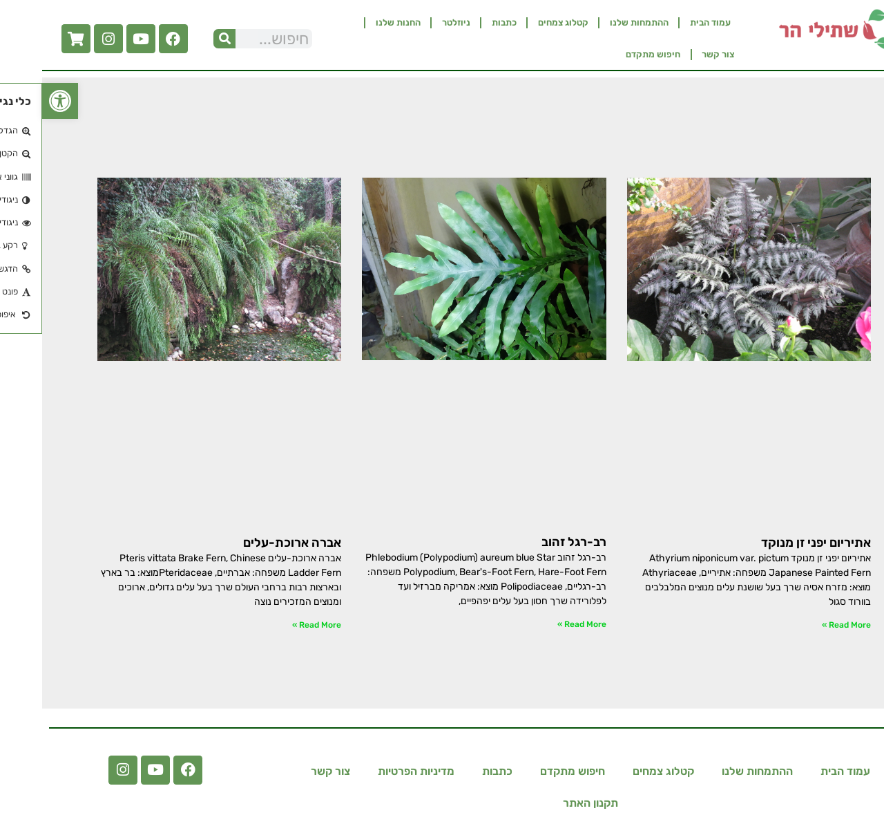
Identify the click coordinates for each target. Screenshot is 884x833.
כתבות (462, 22)
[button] (18, 101)
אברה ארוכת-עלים (250, 542)
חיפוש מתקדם (611, 54)
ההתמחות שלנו (597, 22)
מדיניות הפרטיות (374, 771)
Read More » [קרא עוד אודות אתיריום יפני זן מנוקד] (804, 625)
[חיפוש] (182, 38)
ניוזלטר (414, 22)
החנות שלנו (356, 22)
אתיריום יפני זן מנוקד (774, 542)
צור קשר (676, 54)
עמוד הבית (668, 22)
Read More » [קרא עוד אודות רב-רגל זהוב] (539, 624)
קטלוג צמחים (521, 22)
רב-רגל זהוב (531, 542)
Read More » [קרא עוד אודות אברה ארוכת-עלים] (274, 625)
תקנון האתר (548, 802)
